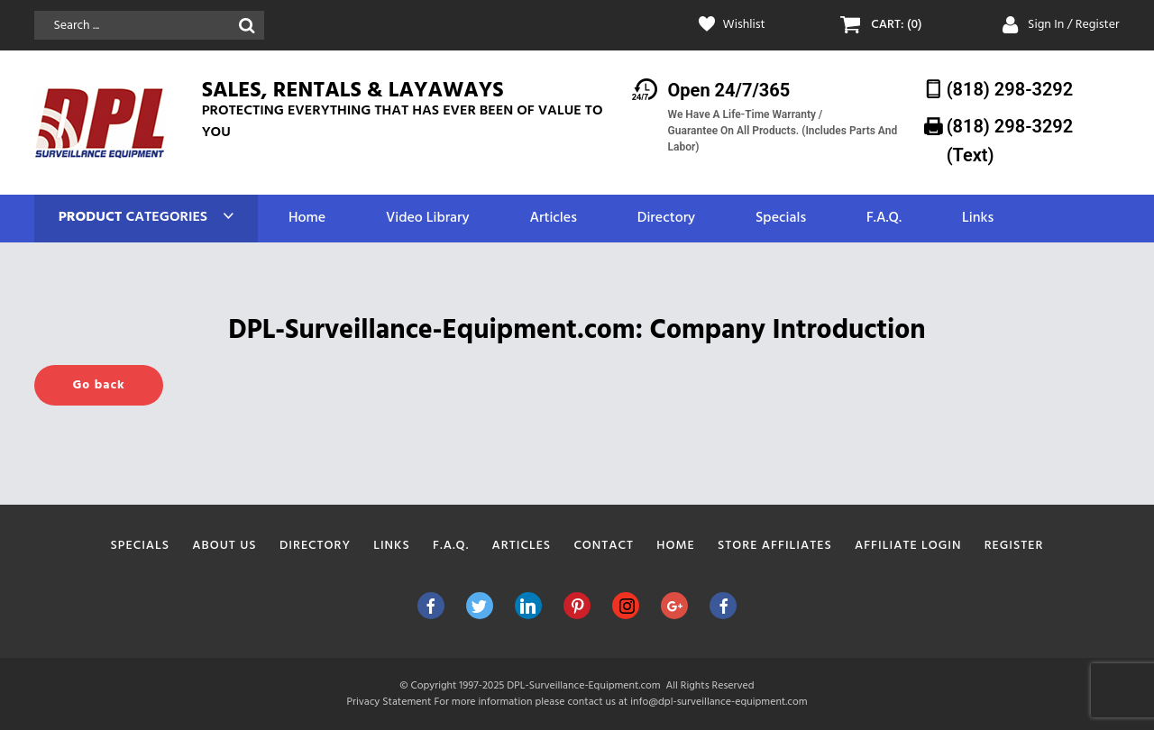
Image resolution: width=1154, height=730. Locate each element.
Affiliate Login (908, 545)
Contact (603, 545)
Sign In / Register (1074, 24)
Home (306, 218)
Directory (666, 218)
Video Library (428, 218)
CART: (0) (896, 25)
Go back (98, 385)
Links (978, 218)
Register (1014, 545)
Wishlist (744, 25)
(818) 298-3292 (1010, 89)
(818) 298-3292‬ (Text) (1010, 140)
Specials (781, 218)
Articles (552, 218)
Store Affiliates (775, 545)
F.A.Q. (884, 218)
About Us (224, 545)
